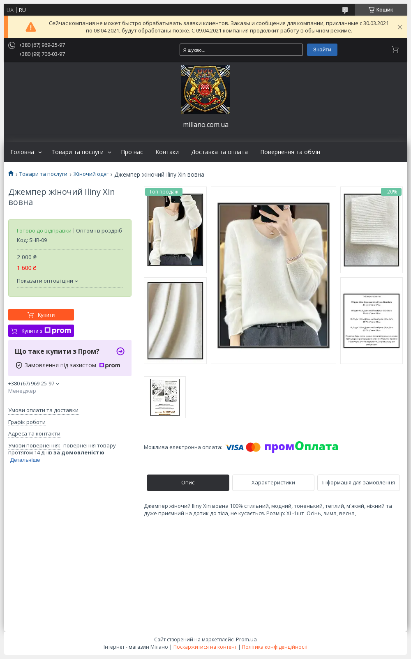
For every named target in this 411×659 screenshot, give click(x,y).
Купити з (46, 330)
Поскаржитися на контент (205, 646)
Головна (22, 152)
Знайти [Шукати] (322, 49)
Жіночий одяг (91, 174)
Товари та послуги (77, 152)
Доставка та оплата (219, 152)
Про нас (132, 152)
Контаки (167, 152)
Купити (46, 315)
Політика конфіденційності (274, 646)
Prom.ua (246, 639)
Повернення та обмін (290, 152)
